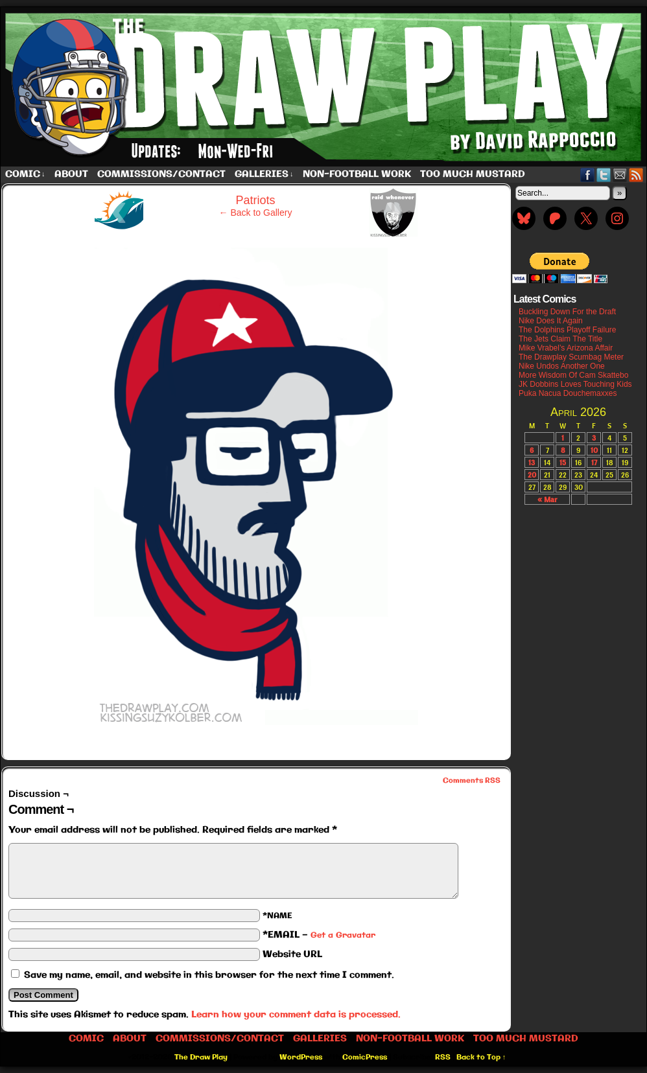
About (71, 174)
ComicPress (364, 1057)
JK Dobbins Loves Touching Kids (575, 384)
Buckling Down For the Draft (567, 311)
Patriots (255, 200)
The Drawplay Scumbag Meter (571, 357)
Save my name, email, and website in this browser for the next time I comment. (209, 975)
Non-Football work (357, 174)
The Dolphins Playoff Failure (568, 329)
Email (620, 175)
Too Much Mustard (472, 174)
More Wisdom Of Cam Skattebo (573, 375)
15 (562, 462)
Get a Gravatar (343, 935)
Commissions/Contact (161, 174)
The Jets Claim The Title (560, 338)
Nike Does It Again (551, 320)
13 (531, 462)
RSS (636, 175)
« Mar (547, 499)
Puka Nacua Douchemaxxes (568, 393)
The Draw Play (201, 1057)
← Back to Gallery (255, 212)
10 (594, 450)
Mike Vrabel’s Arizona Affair (566, 347)
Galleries (264, 175)
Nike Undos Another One (562, 366)
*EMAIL (319, 935)
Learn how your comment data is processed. (296, 1014)
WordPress (300, 1057)
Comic (25, 175)
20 (532, 474)
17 (594, 462)
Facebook (588, 175)
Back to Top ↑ (481, 1057)
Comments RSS (471, 781)
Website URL (292, 954)
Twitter (604, 175)
